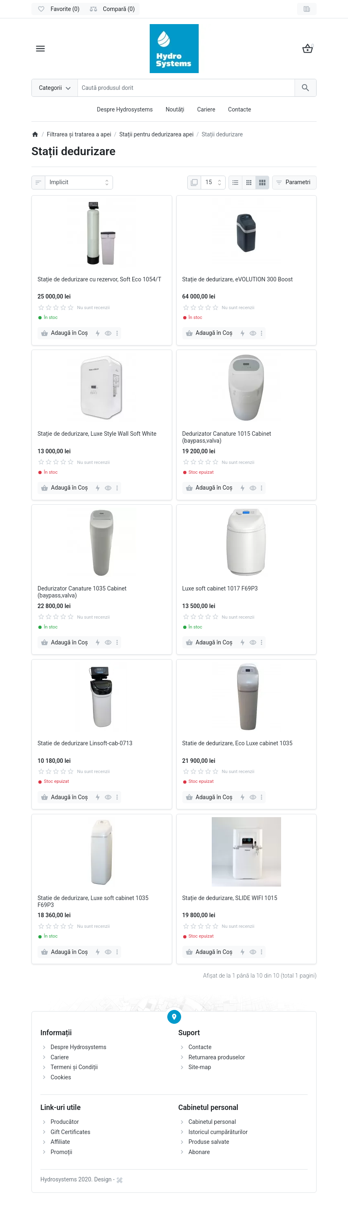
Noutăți (175, 109)
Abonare (199, 1152)
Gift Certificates (70, 1132)
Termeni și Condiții (74, 1067)
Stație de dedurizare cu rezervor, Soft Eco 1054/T (99, 279)
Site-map (199, 1067)
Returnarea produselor (216, 1057)
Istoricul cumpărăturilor (218, 1132)
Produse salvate (208, 1142)
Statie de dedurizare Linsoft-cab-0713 (85, 743)
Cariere (206, 109)
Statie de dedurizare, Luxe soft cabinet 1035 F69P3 (93, 901)
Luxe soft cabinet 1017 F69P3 (220, 588)
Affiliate (60, 1142)
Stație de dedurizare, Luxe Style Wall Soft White (97, 433)
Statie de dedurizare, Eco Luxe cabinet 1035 (237, 743)
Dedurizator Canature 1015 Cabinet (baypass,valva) (226, 437)
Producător (65, 1122)
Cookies (61, 1077)
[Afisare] (213, 182)
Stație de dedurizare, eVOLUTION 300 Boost (237, 279)
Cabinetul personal (212, 1122)
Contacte (239, 109)
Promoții (61, 1152)
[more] (117, 333)
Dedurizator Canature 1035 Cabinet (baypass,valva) (82, 592)
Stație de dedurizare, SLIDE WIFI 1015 (229, 898)
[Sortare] (79, 182)
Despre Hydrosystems (125, 109)
